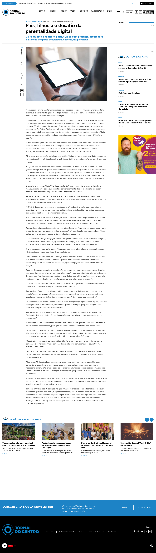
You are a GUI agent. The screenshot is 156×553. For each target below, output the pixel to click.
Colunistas (121, 76)
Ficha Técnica (49, 532)
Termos (81, 532)
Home (28, 21)
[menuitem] (43, 12)
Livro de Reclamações (96, 532)
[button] (22, 90)
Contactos (112, 532)
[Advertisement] (78, 480)
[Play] (4, 546)
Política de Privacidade (67, 532)
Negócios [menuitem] (83, 11)
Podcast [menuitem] (63, 11)
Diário (40, 21)
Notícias (34, 21)
